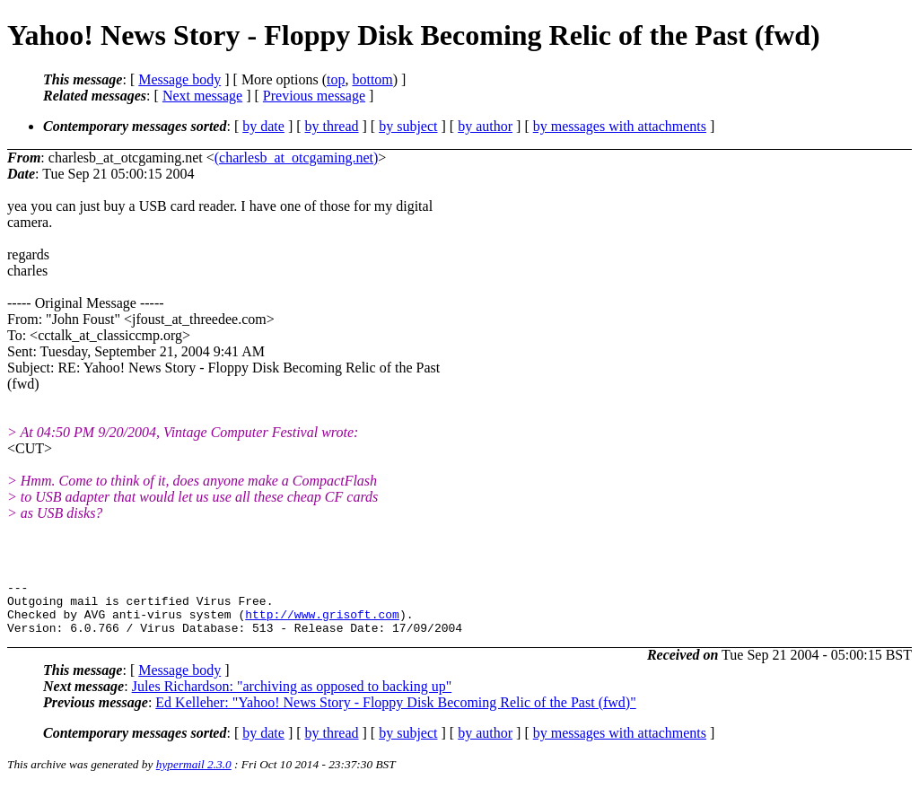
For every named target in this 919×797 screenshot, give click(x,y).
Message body (179, 79)
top (336, 79)
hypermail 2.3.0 (194, 775)
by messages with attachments (619, 126)
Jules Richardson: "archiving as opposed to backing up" (292, 697)
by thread (332, 126)
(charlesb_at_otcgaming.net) (296, 157)
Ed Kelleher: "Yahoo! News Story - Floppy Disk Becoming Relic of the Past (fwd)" (395, 713)
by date (263, 126)
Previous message (314, 95)
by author (485, 126)
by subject (408, 126)
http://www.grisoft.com (322, 622)
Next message (202, 95)
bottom (372, 79)
